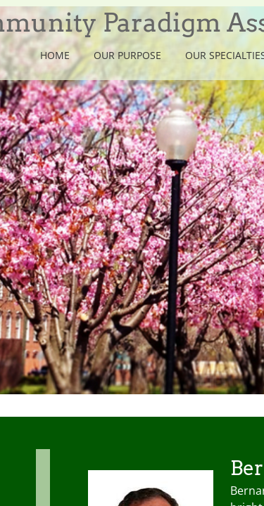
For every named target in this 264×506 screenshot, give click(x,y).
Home (55, 55)
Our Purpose (127, 55)
